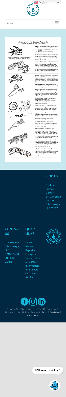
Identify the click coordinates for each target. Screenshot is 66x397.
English (40, 3)
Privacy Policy (33, 315)
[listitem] (20, 51)
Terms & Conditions (51, 312)
